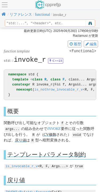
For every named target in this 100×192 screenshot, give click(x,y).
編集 (91, 44)
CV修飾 (50, 134)
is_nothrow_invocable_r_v (58, 89)
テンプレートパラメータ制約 (46, 153)
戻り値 (20, 140)
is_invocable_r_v (21, 165)
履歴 (75, 44)
